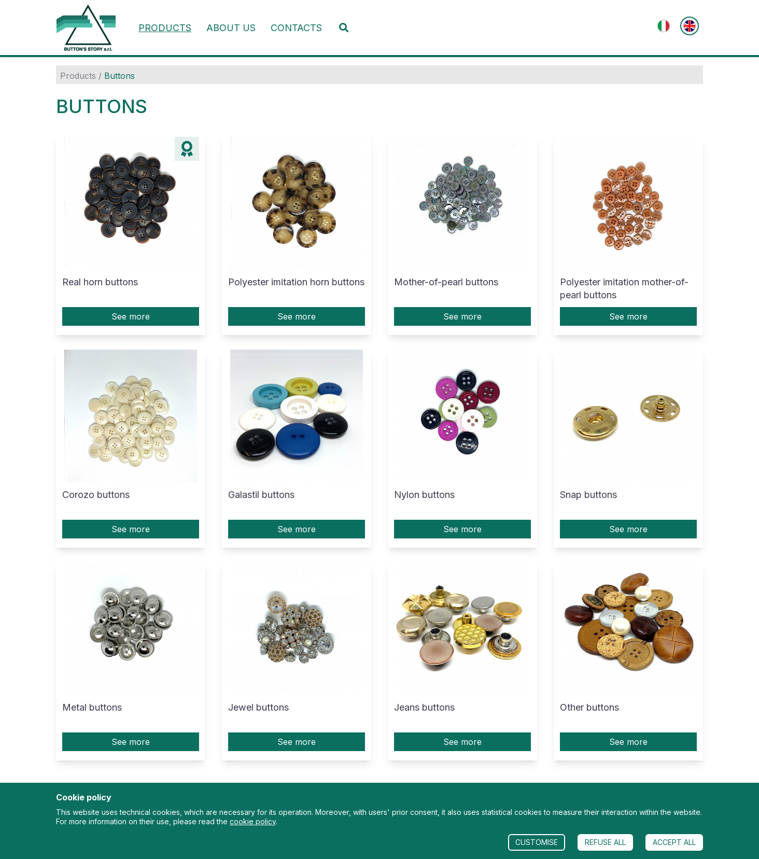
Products (164, 27)
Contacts (296, 27)
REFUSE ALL (605, 842)
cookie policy (253, 821)
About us (231, 27)
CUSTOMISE (536, 842)
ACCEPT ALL (674, 842)
